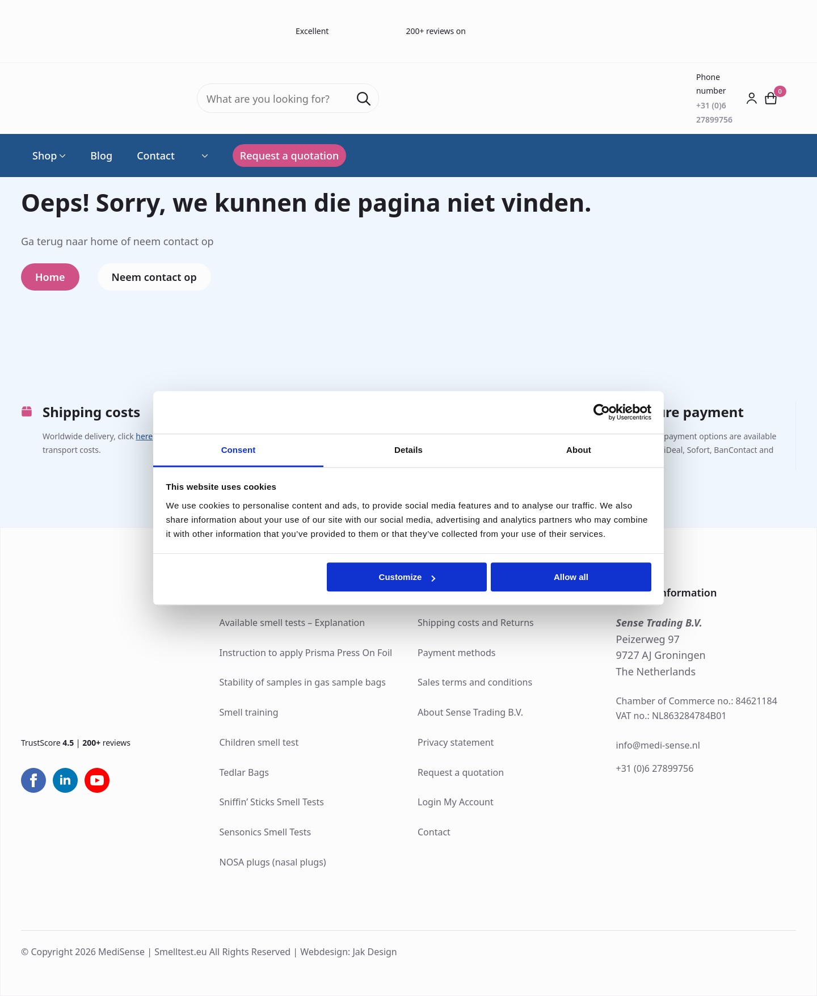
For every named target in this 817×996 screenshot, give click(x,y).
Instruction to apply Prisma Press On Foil (306, 652)
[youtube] (97, 780)
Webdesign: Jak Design (348, 951)
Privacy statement (456, 742)
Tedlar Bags (244, 772)
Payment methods (456, 652)
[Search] (363, 99)
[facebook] (33, 780)
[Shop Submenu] (61, 155)
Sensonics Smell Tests (265, 832)
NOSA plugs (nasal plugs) (273, 862)
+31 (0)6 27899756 (655, 768)
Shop (44, 155)
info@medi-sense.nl (658, 745)
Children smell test (259, 742)
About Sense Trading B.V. (470, 712)
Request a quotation (461, 772)
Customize (407, 577)
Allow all (571, 577)
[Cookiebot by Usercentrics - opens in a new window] (601, 412)
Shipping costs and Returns (476, 622)
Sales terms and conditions (475, 682)
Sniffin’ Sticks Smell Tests (272, 802)
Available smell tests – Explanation (292, 622)
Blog (101, 155)
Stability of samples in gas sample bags (303, 682)
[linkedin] (65, 780)
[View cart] (771, 98)
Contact (156, 155)
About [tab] (578, 450)
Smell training (249, 712)
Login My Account (456, 802)
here (144, 436)
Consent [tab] (238, 450)
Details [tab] (408, 450)
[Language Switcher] (203, 155)
